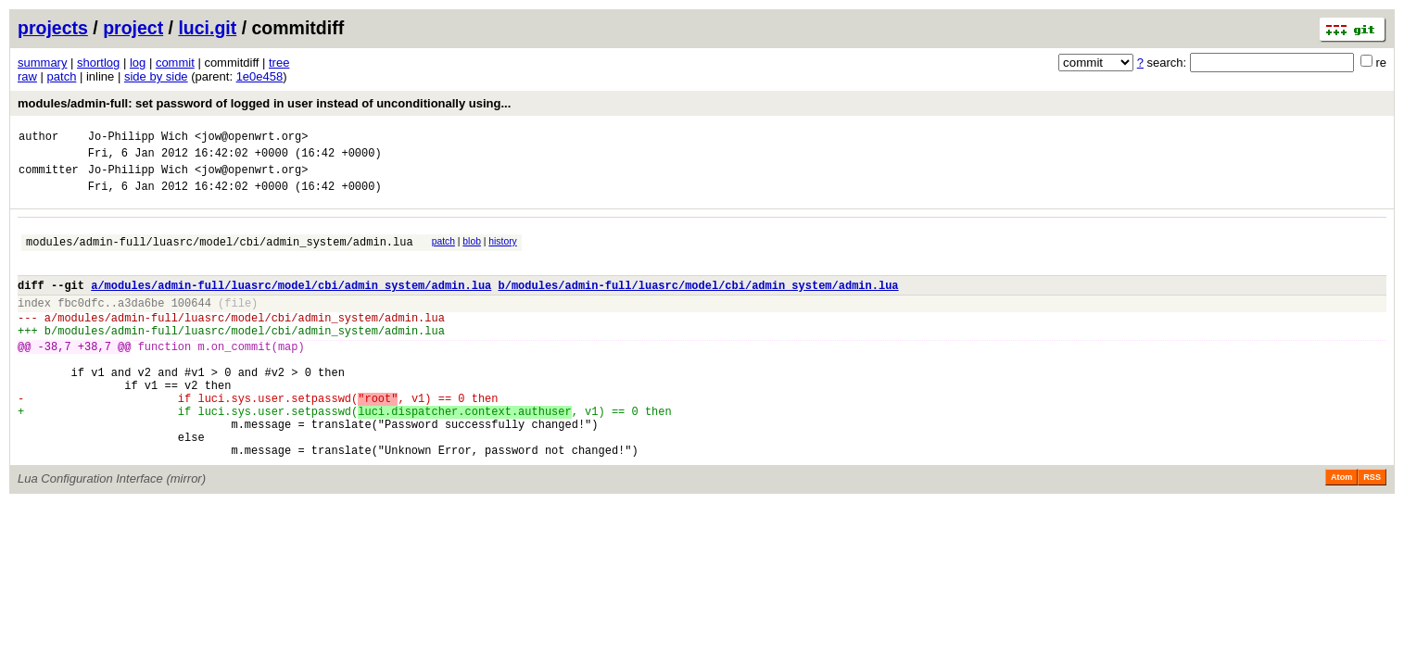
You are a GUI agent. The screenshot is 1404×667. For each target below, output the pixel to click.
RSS (1372, 530)
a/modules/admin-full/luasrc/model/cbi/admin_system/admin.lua (291, 304)
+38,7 (94, 376)
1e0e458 (260, 76)
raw (27, 76)
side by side (156, 76)
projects (53, 28)
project (133, 28)
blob (471, 252)
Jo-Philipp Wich (138, 138)
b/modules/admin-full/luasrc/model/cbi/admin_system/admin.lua (698, 304)
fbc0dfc (80, 325)
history (502, 252)
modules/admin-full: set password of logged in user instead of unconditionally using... (264, 103)
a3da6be (141, 325)
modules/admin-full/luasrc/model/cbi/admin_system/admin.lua (219, 255)
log (137, 62)
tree (279, 62)
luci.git (207, 28)
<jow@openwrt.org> (251, 138)
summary (42, 62)
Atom (1341, 530)
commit (175, 62)
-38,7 (54, 376)
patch (62, 76)
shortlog (98, 62)
